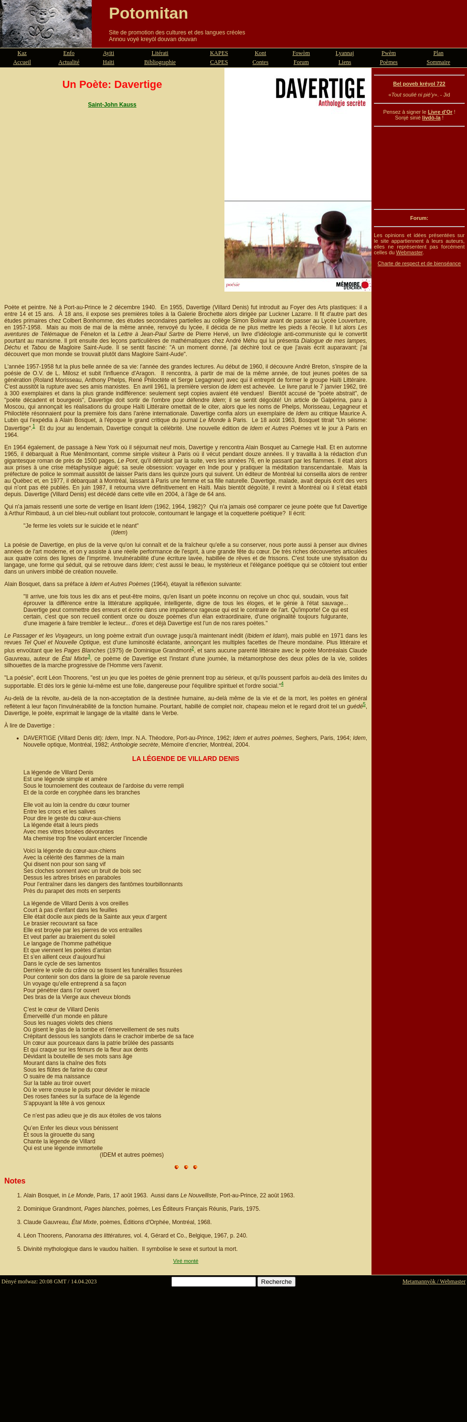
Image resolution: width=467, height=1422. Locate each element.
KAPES (219, 53)
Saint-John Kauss (112, 104)
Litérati (159, 53)
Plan (439, 53)
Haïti (108, 62)
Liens (345, 62)
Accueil (22, 62)
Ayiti (108, 53)
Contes (260, 62)
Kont (260, 53)
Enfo (69, 53)
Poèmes (388, 62)
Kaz (22, 53)
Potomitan (148, 13)
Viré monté (186, 1261)
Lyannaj (345, 53)
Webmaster (409, 252)
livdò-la (431, 117)
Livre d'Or (440, 112)
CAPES (219, 62)
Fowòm (301, 53)
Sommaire (438, 62)
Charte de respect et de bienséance (419, 263)
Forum (301, 62)
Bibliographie (160, 62)
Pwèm (389, 53)
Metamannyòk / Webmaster (434, 1281)
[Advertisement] (419, 168)
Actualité (68, 62)
